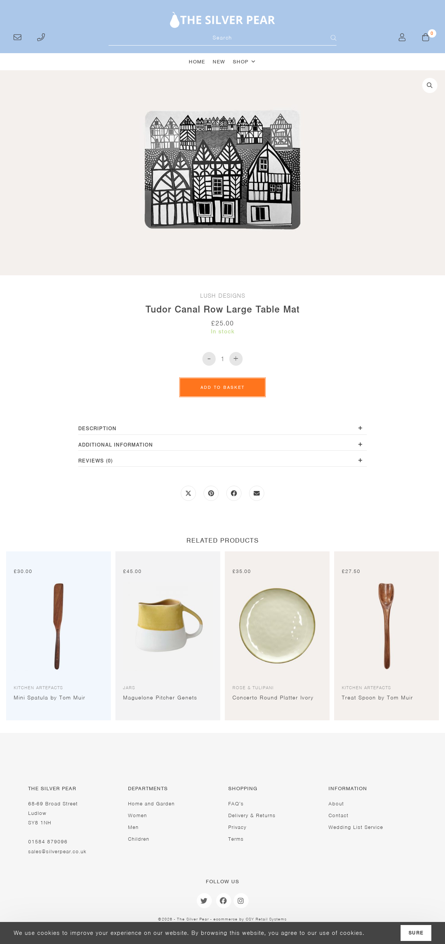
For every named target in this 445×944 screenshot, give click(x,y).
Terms (236, 839)
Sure (416, 933)
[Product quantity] (222, 359)
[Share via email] (256, 496)
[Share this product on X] (188, 496)
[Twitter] (204, 900)
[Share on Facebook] (233, 496)
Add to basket (222, 387)
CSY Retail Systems (266, 919)
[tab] (222, 429)
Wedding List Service (355, 827)
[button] (429, 85)
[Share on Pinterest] (211, 496)
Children (138, 839)
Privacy (237, 827)
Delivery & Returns (252, 815)
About (336, 803)
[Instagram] (241, 900)
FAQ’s (236, 803)
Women (137, 815)
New (219, 61)
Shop (244, 61)
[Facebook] (223, 900)
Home (197, 61)
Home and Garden (151, 803)
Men (133, 827)
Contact (338, 815)
